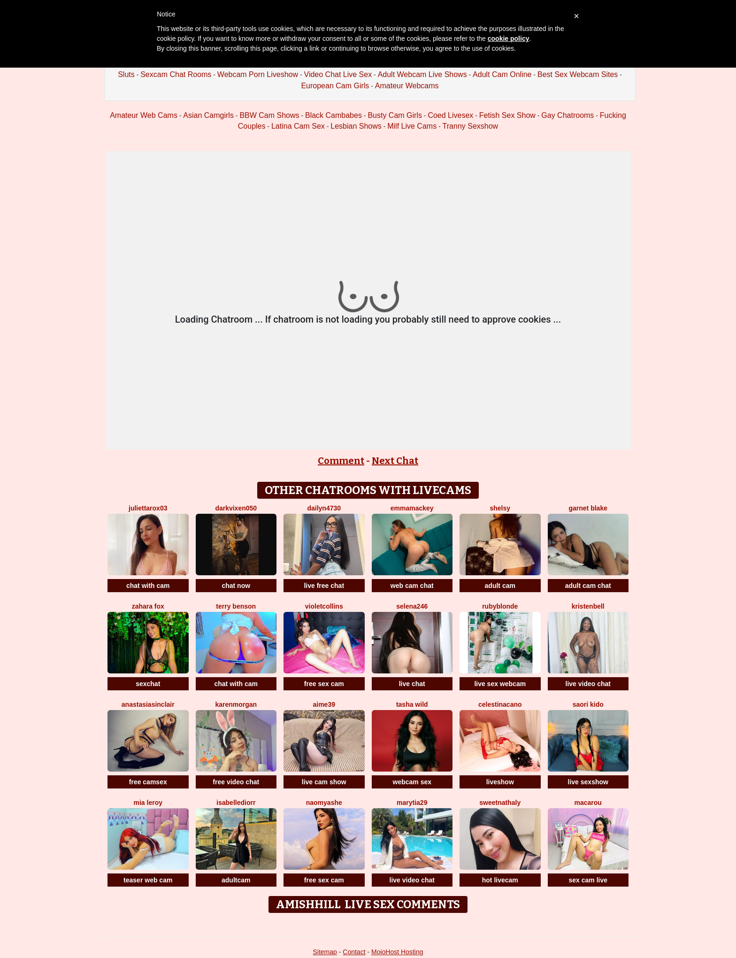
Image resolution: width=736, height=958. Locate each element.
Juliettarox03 (148, 508)
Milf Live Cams (412, 126)
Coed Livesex (450, 115)
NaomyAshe (324, 802)
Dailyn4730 (324, 508)
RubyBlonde (500, 606)
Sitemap (325, 952)
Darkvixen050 (236, 508)
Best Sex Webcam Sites (577, 74)
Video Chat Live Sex (338, 74)
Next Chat (395, 460)
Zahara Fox (148, 606)
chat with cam (148, 585)
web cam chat (412, 585)
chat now (236, 585)
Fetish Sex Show (507, 115)
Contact (354, 952)
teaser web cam (147, 880)
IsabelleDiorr (235, 802)
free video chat (236, 782)
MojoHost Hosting (397, 952)
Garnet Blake (588, 508)
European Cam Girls (335, 86)
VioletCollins (324, 606)
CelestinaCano (500, 704)
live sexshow (588, 782)
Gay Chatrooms (567, 115)
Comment (341, 460)
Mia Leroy (148, 802)
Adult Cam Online (502, 74)
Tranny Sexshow (470, 126)
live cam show (324, 782)
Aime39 (324, 704)
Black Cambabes (333, 115)
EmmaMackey (412, 508)
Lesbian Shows (356, 126)
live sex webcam (500, 684)
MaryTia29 (412, 802)
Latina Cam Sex (298, 126)
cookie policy (508, 38)
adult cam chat (588, 585)
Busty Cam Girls (395, 115)
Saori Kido (588, 704)
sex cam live (587, 880)
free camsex (148, 782)
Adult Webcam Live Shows (422, 74)
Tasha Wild (412, 704)
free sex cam (324, 684)
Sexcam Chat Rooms (175, 74)
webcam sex (412, 782)
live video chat (588, 684)
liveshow (500, 782)
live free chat (324, 585)
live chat (412, 684)
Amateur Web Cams (143, 115)
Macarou (588, 802)
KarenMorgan (236, 704)
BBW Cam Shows (269, 115)
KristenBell (588, 606)
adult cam (500, 585)
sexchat (148, 684)
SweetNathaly (500, 802)
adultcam (236, 880)
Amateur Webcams (407, 86)
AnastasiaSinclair (148, 704)
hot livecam (500, 880)
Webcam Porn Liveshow (257, 74)
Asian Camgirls (208, 115)
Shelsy (500, 508)
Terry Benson (236, 606)
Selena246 (412, 606)
